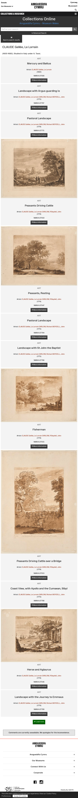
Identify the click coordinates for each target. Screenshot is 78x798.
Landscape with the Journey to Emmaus (39, 696)
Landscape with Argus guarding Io (39, 90)
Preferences (6, 796)
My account (72, 6)
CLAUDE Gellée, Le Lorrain (42, 70)
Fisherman (39, 429)
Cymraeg (73, 2)
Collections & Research (12, 13)
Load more (39, 722)
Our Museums (7, 6)
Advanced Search (39, 33)
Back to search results (11, 38)
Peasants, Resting (39, 293)
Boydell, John (56, 212)
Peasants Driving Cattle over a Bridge (39, 561)
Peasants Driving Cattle (39, 205)
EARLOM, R (46, 212)
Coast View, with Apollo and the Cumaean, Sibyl (39, 588)
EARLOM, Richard (45, 97)
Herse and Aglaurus (39, 669)
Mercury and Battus (39, 63)
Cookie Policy (51, 793)
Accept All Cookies (20, 796)
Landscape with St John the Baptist (39, 347)
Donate (4, 3)
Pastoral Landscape (39, 118)
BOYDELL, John (59, 97)
